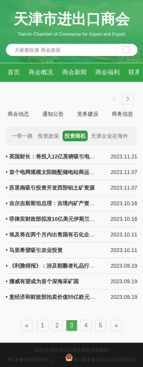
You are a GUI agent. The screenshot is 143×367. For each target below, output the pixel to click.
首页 (14, 72)
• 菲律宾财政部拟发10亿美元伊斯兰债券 (53, 219)
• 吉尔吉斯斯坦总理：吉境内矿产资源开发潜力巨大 (66, 203)
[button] (127, 99)
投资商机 (75, 136)
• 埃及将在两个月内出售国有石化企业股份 (55, 234)
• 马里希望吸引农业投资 (34, 250)
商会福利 (107, 72)
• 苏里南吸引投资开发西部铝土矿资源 (50, 188)
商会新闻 (74, 72)
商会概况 (41, 72)
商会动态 (18, 114)
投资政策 (48, 136)
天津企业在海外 (109, 136)
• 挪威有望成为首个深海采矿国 (42, 281)
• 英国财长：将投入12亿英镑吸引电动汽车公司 (61, 156)
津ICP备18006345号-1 (30, 359)
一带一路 (22, 136)
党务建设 (87, 114)
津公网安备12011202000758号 (100, 359)
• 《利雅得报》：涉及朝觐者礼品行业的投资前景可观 (69, 266)
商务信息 (122, 114)
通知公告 (53, 114)
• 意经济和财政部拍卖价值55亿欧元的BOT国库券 (64, 297)
